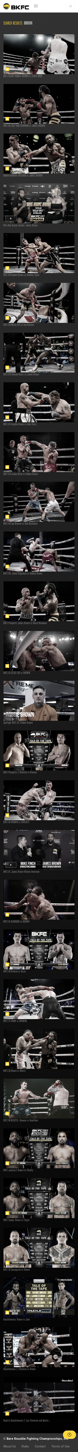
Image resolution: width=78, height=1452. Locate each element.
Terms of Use (60, 1446)
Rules (25, 1446)
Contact (40, 1446)
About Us (9, 1446)
